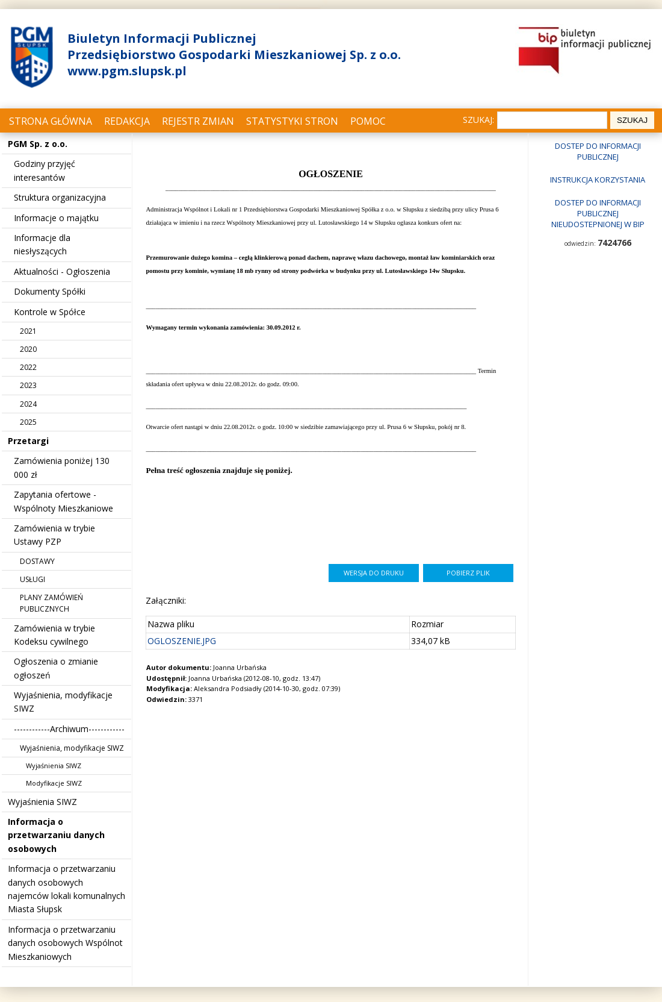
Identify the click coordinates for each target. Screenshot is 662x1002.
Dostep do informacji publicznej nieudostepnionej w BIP (598, 213)
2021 (28, 331)
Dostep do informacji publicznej (598, 151)
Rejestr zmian (198, 121)
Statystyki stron (292, 121)
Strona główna (50, 121)
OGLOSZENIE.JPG (181, 641)
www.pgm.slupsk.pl (127, 71)
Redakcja (127, 121)
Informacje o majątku (56, 218)
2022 (28, 367)
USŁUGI (32, 579)
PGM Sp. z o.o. (37, 143)
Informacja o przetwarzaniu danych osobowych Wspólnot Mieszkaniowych (65, 943)
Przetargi (28, 440)
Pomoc (368, 121)
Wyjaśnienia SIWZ (53, 765)
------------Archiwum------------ (69, 728)
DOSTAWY (37, 561)
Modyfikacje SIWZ (54, 783)
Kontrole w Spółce (49, 312)
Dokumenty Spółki (49, 291)
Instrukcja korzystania (597, 179)
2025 (28, 422)
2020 (28, 349)
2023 (28, 385)
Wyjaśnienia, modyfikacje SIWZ (72, 748)
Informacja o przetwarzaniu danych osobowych (56, 835)
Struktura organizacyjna (60, 197)
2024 (28, 404)
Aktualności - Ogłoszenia (62, 271)
